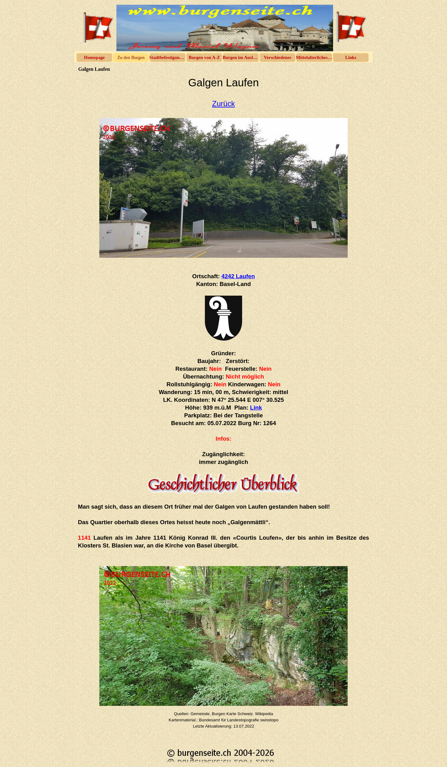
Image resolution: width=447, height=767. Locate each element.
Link (256, 407)
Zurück (223, 103)
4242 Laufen (238, 276)
